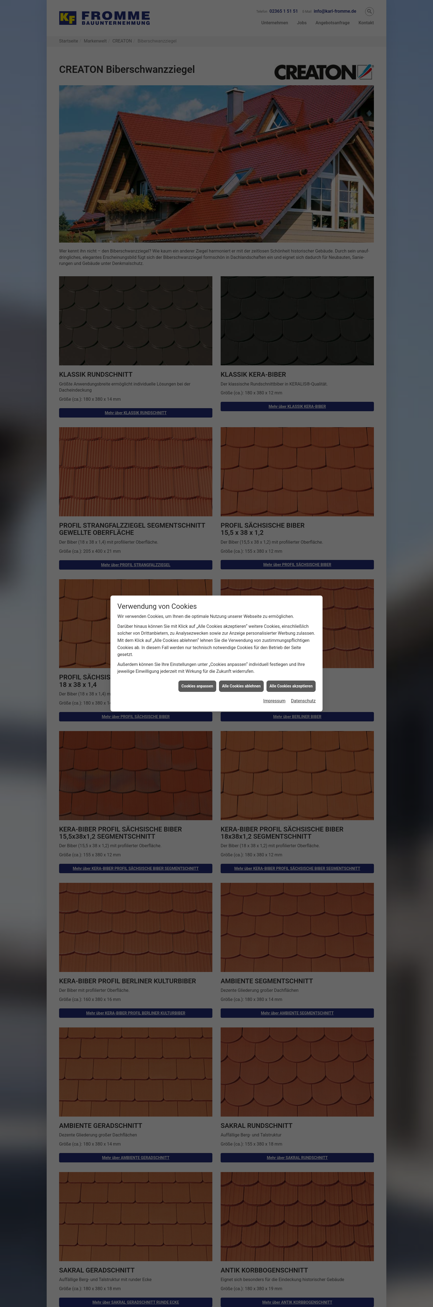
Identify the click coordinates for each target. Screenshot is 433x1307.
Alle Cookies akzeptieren (291, 686)
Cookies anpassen (197, 686)
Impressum (274, 700)
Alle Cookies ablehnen (241, 686)
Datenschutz (303, 700)
